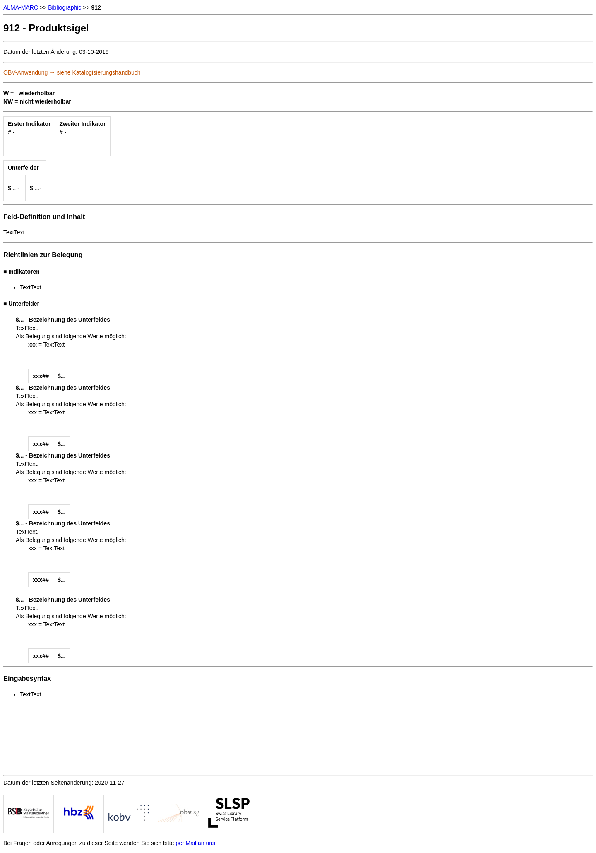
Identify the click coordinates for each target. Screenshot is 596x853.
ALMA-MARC (20, 7)
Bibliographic (64, 7)
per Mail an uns (195, 843)
